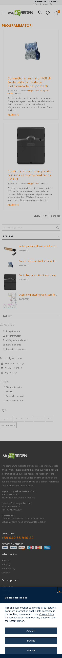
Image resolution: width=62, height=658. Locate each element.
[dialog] (31, 329)
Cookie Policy (46, 614)
